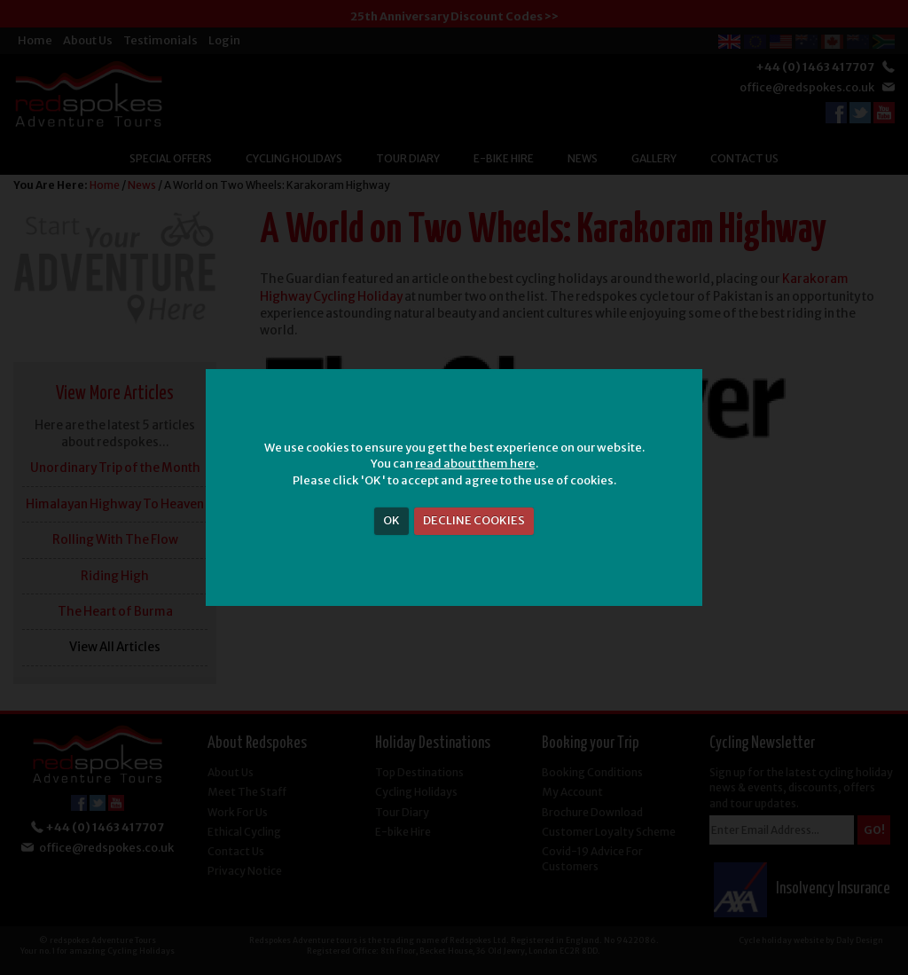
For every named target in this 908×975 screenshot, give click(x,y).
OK (391, 520)
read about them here (475, 463)
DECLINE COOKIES (474, 520)
